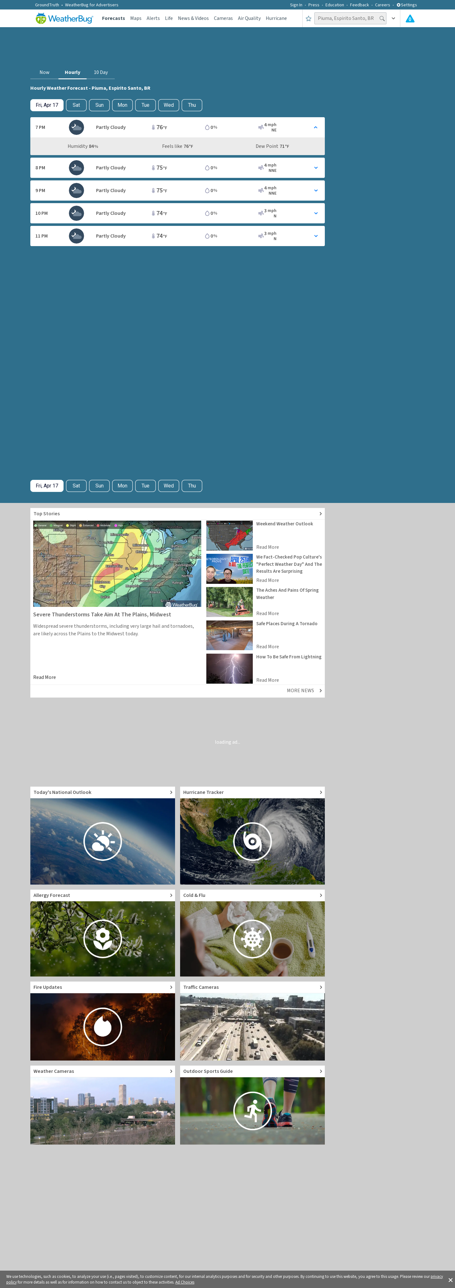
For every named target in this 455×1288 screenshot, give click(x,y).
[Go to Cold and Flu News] (252, 933)
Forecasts (113, 18)
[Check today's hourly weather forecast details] (47, 105)
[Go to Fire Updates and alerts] (102, 1021)
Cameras (223, 18)
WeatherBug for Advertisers (91, 5)
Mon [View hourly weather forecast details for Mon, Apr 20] (122, 105)
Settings (406, 5)
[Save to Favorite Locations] (308, 18)
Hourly (72, 72)
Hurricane (276, 18)
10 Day (101, 72)
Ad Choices (184, 1282)
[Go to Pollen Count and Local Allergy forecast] (102, 933)
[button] (450, 1279)
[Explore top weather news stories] (177, 514)
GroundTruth (47, 5)
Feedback (359, 5)
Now (44, 72)
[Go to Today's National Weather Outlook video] (102, 836)
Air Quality (249, 18)
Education (334, 5)
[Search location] (350, 18)
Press (313, 5)
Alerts (153, 18)
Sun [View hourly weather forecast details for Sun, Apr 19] (99, 105)
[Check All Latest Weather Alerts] (410, 18)
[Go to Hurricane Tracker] (252, 836)
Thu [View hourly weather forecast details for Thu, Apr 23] (192, 105)
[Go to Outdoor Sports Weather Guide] (252, 1105)
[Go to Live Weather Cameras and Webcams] (102, 1105)
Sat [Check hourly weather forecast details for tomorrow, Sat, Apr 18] (76, 105)
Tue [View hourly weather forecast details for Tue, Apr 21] (145, 105)
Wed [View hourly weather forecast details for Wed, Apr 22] (169, 105)
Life (169, 18)
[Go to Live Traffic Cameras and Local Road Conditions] (252, 1021)
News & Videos (193, 18)
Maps (136, 18)
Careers (382, 5)
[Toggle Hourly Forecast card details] (177, 127)
